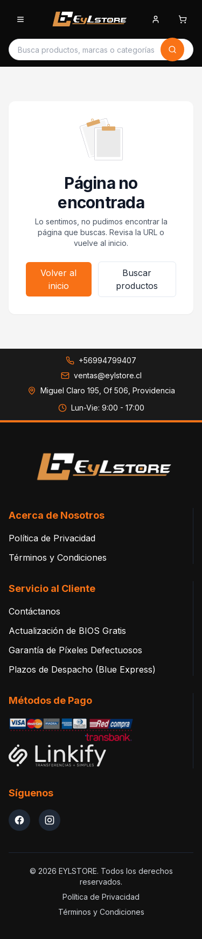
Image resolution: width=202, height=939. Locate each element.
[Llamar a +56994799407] (101, 360)
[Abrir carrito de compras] (182, 19)
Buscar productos (137, 279)
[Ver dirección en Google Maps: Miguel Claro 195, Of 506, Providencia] (101, 390)
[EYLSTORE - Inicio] (87, 19)
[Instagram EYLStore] (49, 820)
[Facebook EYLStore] (19, 820)
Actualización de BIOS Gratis (67, 630)
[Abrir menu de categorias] (20, 19)
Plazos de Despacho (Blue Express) (82, 669)
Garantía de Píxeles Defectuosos (75, 650)
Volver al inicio (58, 279)
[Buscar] (172, 49)
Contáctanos (34, 611)
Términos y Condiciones (58, 557)
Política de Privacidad (52, 538)
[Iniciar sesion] (156, 20)
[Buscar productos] (86, 49)
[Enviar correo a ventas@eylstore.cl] (101, 375)
